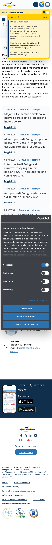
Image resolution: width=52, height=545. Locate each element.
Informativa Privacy (10, 486)
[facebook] (21, 435)
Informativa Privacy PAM (12, 495)
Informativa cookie (22, 482)
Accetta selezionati (26, 316)
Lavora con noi (39, 499)
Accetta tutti (26, 309)
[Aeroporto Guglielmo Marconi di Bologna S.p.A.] (9, 4)
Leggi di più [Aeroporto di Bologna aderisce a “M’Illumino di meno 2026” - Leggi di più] (10, 202)
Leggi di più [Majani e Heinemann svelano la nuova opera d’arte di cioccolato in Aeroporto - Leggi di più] (10, 127)
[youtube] (35, 435)
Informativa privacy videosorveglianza (18, 491)
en (30, 440)
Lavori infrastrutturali (12, 12)
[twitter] (26, 435)
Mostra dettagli (36, 300)
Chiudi (44, 17)
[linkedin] (30, 435)
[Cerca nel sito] (35, 4)
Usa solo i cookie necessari (26, 324)
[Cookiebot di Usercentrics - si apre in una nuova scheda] (37, 218)
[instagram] (16, 435)
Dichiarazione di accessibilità (14, 499)
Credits (5, 482)
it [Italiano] (21, 440)
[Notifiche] (46, 12)
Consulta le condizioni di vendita (16, 504)
